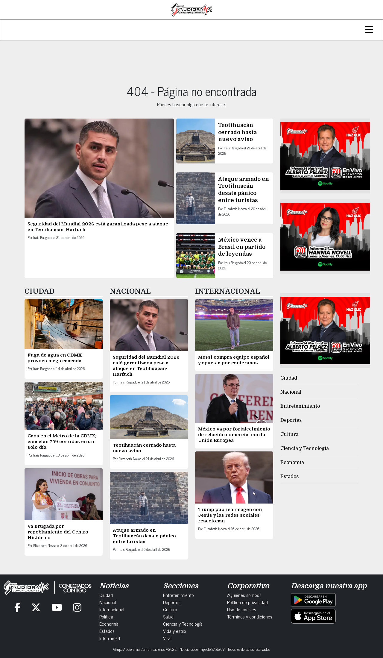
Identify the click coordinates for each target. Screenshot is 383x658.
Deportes (291, 420)
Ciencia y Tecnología (304, 448)
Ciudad (288, 378)
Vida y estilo (174, 631)
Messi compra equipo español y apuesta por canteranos (233, 360)
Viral (167, 638)
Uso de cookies (241, 609)
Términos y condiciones (249, 616)
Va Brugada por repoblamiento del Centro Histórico (58, 532)
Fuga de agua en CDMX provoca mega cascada (55, 357)
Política (106, 616)
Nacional (290, 392)
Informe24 (109, 638)
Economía (292, 462)
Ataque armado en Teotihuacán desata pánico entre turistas (144, 535)
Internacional (111, 609)
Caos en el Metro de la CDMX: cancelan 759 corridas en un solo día (62, 441)
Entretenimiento (300, 406)
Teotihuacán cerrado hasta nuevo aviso (237, 132)
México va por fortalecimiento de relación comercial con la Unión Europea (234, 434)
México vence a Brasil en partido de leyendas (241, 247)
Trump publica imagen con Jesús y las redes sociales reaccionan (230, 515)
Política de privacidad (247, 602)
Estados (289, 476)
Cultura (289, 434)
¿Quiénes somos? (244, 595)
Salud (168, 616)
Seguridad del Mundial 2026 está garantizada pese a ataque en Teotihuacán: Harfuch (146, 365)
